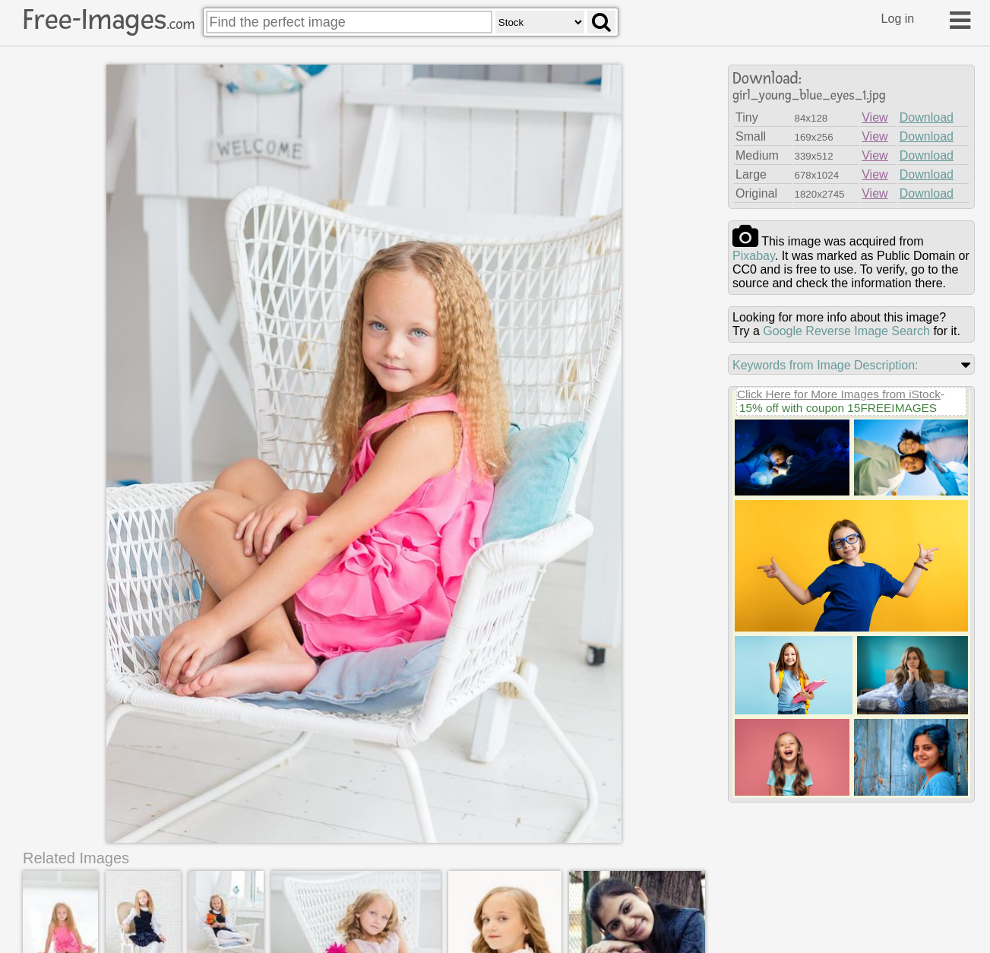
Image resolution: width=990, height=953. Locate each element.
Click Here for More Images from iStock (839, 394)
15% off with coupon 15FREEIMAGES (838, 407)
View (874, 117)
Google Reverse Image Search (846, 331)
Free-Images (109, 19)
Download (927, 117)
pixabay (753, 255)
